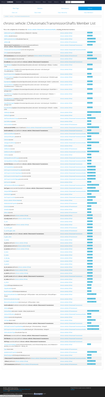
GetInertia (6, 139)
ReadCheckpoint (8, 291)
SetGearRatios (8, 311)
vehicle (11, 16)
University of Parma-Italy (16, 390)
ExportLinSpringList (9, 89)
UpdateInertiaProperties (10, 352)
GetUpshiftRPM (8, 191)
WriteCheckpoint (8, 355)
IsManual (6, 212)
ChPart (6, 52)
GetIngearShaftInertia (10, 143)
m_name (6, 255)
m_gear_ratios (7, 237)
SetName (6, 317)
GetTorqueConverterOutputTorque (13, 176)
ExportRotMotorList (9, 98)
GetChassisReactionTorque (11, 118)
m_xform (6, 282)
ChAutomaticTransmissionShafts (22, 16)
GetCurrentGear (8, 124)
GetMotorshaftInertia (9, 152)
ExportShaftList (8, 108)
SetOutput (6, 320)
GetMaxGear (7, 149)
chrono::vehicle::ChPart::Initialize (12, 200)
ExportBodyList (8, 65)
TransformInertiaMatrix (10, 344)
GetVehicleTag (8, 194)
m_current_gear (8, 227)
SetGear (6, 308)
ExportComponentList (9, 74)
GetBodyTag (7, 115)
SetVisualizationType (9, 332)
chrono (6, 16)
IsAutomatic (7, 206)
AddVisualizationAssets (10, 39)
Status (62, 2)
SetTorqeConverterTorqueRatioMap (13, 326)
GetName (6, 155)
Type (5, 349)
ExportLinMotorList (9, 84)
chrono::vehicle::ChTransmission (68, 42)
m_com (6, 221)
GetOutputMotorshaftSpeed (11, 161)
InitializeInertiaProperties (10, 203)
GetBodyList (7, 112)
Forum (50, 2)
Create (6, 59)
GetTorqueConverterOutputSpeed (13, 173)
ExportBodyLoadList (9, 69)
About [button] (56, 2)
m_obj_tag (6, 258)
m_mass (6, 252)
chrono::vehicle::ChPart (66, 33)
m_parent (6, 264)
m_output (6, 261)
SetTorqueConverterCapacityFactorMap (14, 329)
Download (18, 2)
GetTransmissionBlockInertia (11, 185)
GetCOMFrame (8, 121)
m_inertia (6, 240)
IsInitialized (7, 209)
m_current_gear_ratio (9, 230)
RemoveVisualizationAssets (11, 299)
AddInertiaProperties (9, 33)
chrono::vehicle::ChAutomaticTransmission (71, 45)
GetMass (6, 146)
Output (6, 285)
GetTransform (7, 182)
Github (73, 389)
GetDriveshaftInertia (9, 133)
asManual (6, 42)
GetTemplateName (9, 167)
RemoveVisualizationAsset (11, 294)
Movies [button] (38, 2)
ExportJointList (7, 81)
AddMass (6, 36)
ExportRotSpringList (9, 103)
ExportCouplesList (8, 77)
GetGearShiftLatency (9, 136)
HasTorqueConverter (9, 197)
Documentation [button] (28, 2)
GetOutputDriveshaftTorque (11, 158)
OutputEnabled (8, 288)
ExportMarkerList (8, 94)
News (44, 2)
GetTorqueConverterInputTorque (13, 170)
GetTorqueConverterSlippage (12, 179)
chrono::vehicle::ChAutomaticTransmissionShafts (42, 29)
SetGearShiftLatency (9, 314)
